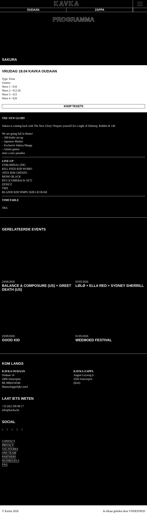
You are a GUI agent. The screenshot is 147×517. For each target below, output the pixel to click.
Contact (8, 441)
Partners (9, 456)
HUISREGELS (10, 460)
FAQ (4, 464)
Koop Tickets (73, 106)
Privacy (8, 445)
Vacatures (10, 448)
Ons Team (9, 452)
